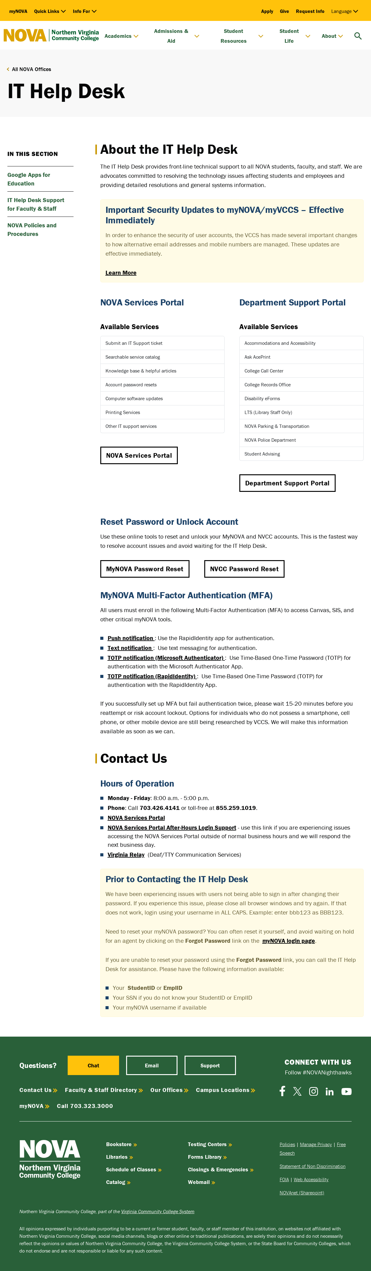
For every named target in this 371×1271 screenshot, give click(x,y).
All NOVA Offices (31, 69)
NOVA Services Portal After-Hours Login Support (172, 827)
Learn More (121, 272)
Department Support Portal (287, 483)
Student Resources (242, 35)
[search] (358, 35)
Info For (85, 11)
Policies (287, 1144)
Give (284, 11)
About (332, 36)
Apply (267, 11)
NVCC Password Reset (244, 569)
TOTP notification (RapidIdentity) (151, 676)
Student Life (295, 35)
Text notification (130, 647)
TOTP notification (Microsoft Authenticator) (165, 657)
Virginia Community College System (157, 1211)
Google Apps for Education (28, 179)
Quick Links (50, 11)
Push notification (130, 638)
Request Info (310, 11)
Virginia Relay (126, 854)
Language (344, 11)
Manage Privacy (316, 1144)
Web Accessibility (311, 1179)
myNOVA (18, 11)
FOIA (284, 1179)
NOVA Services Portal (139, 455)
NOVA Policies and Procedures (32, 229)
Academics (122, 36)
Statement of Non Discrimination (312, 1166)
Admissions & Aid (177, 35)
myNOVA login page (288, 940)
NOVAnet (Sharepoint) (302, 1192)
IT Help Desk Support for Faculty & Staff (35, 204)
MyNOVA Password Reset (145, 569)
